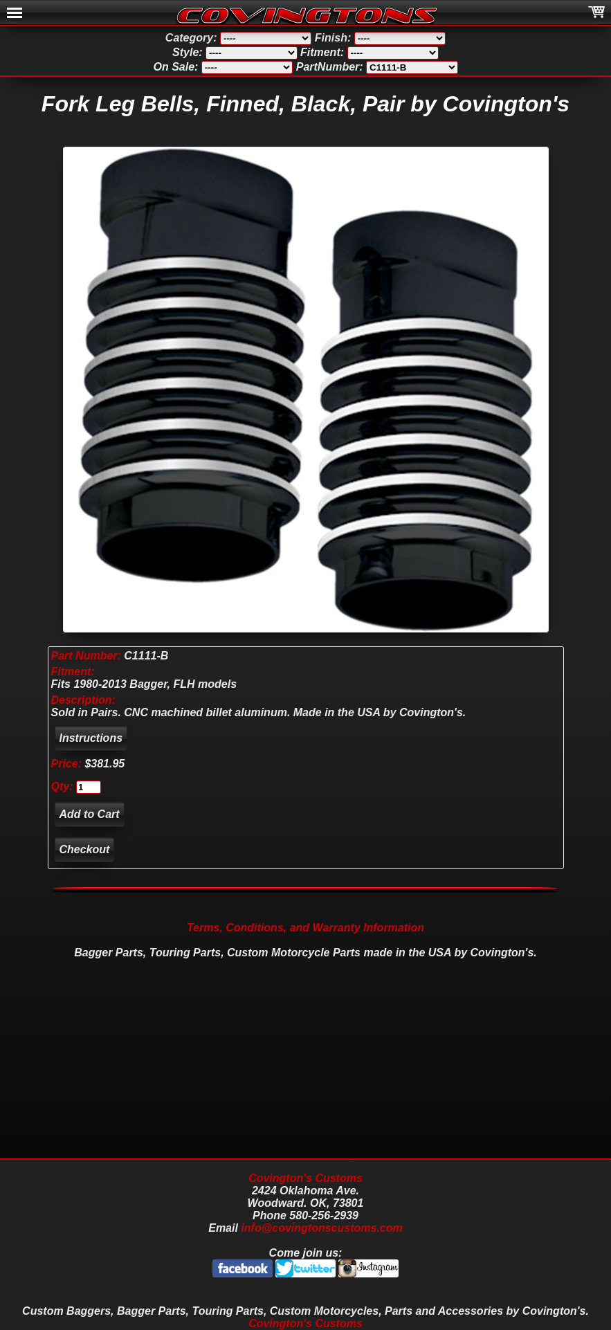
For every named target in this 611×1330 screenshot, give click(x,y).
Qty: (62, 786)
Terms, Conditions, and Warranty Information (305, 927)
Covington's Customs (305, 1178)
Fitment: (73, 671)
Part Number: (86, 656)
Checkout (85, 849)
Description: (83, 700)
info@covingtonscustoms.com (321, 1228)
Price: (66, 763)
